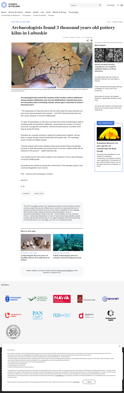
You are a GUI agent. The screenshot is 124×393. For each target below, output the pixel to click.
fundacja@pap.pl (59, 375)
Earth (48, 12)
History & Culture (16, 12)
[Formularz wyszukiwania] (86, 5)
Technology (73, 12)
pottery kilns (39, 193)
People (51, 15)
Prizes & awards (39, 15)
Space (3, 12)
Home (108, 22)
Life (42, 12)
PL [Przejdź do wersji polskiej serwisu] (118, 5)
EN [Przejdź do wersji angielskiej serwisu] (122, 5)
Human (28, 12)
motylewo (26, 193)
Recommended (105, 123)
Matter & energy (59, 12)
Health (36, 12)
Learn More (76, 382)
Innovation (26, 15)
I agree (89, 382)
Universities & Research (10, 15)
